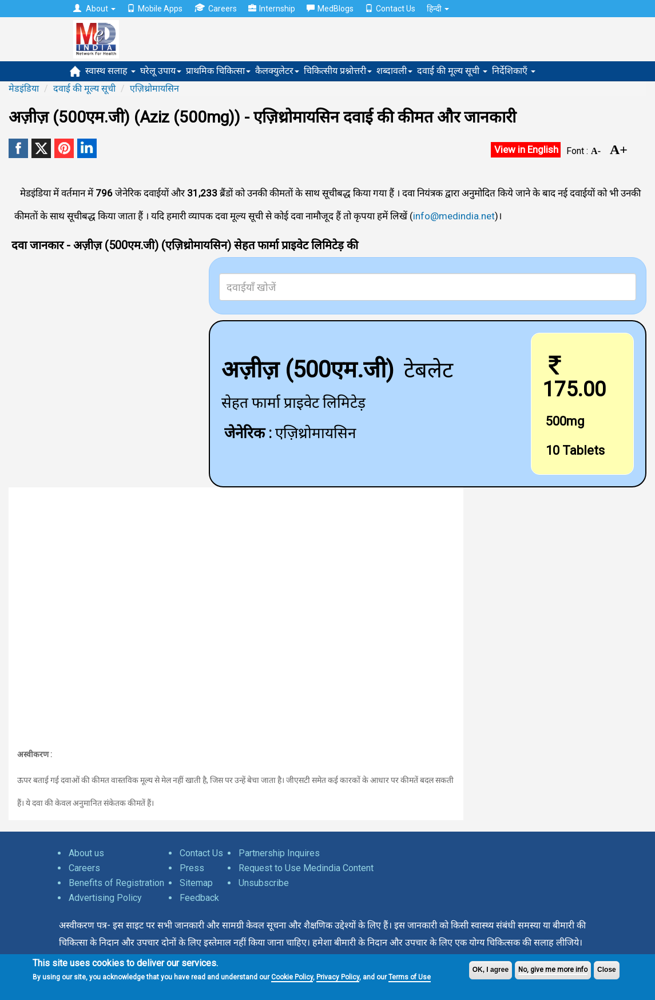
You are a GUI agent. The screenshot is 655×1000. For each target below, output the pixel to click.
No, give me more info (552, 970)
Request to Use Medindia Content (306, 868)
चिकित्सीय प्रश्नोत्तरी (338, 70)
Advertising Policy (105, 897)
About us (86, 853)
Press (192, 868)
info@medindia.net (454, 216)
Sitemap (196, 882)
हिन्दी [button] (438, 8)
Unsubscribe (264, 882)
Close (606, 970)
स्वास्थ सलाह (110, 70)
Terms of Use (409, 977)
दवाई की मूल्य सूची (452, 70)
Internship (271, 8)
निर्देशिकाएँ (513, 70)
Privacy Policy (337, 977)
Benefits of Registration (116, 882)
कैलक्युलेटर (277, 70)
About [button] (94, 8)
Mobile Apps (154, 8)
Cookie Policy (292, 977)
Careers (215, 8)
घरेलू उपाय (160, 70)
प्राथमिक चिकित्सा (218, 70)
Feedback (199, 897)
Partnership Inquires (279, 853)
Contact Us (390, 8)
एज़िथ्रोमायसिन (154, 88)
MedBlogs (330, 8)
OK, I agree (491, 970)
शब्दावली (394, 70)
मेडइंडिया (24, 88)
